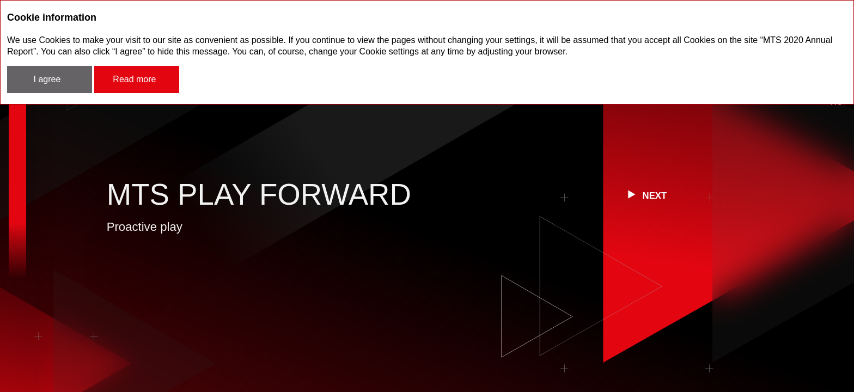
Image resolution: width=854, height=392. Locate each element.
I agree (47, 79)
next (655, 196)
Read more (134, 79)
